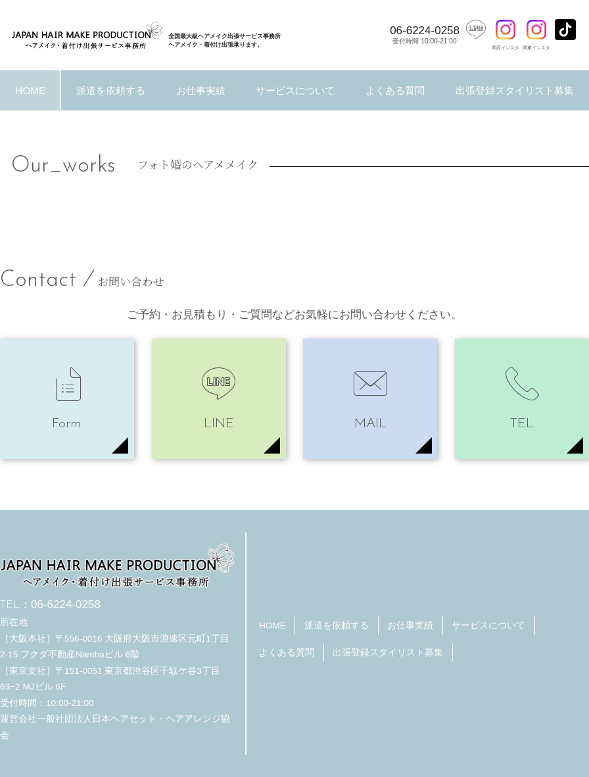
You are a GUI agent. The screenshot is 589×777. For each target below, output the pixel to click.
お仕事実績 (200, 90)
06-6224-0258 (424, 35)
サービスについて (295, 90)
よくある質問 (395, 90)
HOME (30, 90)
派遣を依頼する (110, 90)
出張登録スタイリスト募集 (388, 652)
